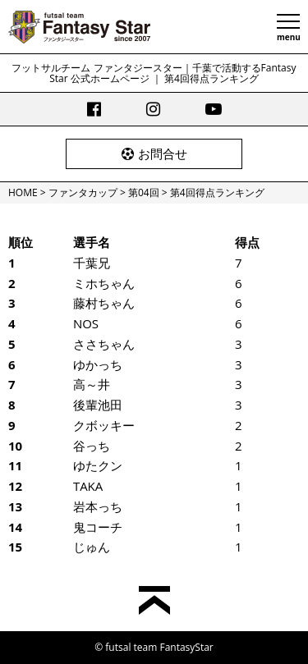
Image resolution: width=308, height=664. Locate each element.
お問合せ (154, 153)
